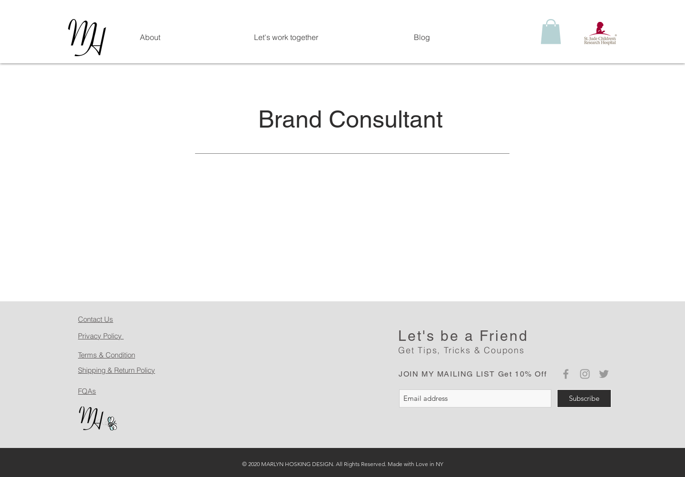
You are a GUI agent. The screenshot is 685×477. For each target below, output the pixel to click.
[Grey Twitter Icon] (603, 374)
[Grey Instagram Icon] (584, 374)
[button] (550, 31)
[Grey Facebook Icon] (565, 374)
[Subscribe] (584, 398)
